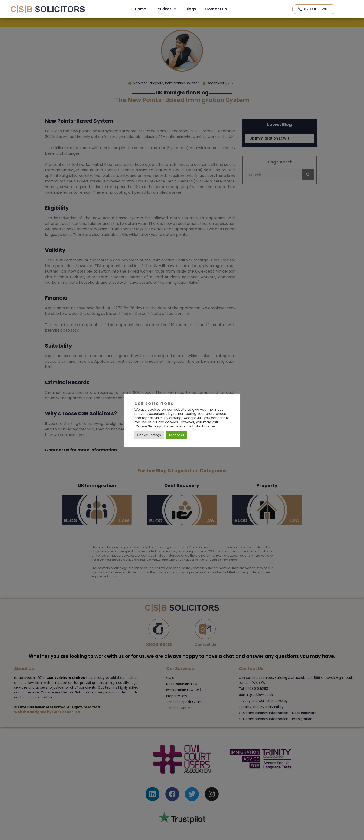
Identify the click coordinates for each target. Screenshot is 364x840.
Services (165, 9)
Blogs (190, 9)
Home (140, 9)
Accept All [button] (176, 435)
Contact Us (216, 9)
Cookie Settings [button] (149, 435)
